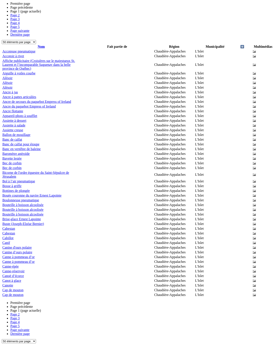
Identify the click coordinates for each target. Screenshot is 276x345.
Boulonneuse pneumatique (20, 200)
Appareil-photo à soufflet (19, 116)
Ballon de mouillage (16, 135)
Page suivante (19, 30)
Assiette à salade (13, 125)
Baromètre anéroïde (16, 154)
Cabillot (8, 238)
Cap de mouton (13, 290)
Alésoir (7, 78)
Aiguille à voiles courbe (18, 73)
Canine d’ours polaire (17, 252)
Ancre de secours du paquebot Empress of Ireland (36, 101)
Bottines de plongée (16, 191)
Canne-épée (10, 266)
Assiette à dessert (14, 120)
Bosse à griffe (12, 186)
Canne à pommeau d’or (18, 257)
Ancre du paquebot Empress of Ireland (29, 106)
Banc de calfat (12, 139)
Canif (6, 243)
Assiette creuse (12, 130)
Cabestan (8, 228)
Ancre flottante (12, 111)
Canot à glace (11, 280)
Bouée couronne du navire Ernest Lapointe (31, 195)
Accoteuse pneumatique (18, 51)
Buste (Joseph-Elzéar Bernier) (23, 224)
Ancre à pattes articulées (19, 97)
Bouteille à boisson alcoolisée (23, 205)
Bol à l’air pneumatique (18, 181)
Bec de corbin (12, 163)
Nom (41, 46)
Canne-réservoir (13, 271)
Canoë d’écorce (13, 276)
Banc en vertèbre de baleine (21, 149)
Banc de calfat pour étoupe (20, 144)
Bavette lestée (12, 158)
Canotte (7, 285)
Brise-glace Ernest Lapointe (21, 219)
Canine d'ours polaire (17, 247)
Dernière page (20, 34)
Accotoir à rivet (13, 56)
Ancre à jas (10, 92)
